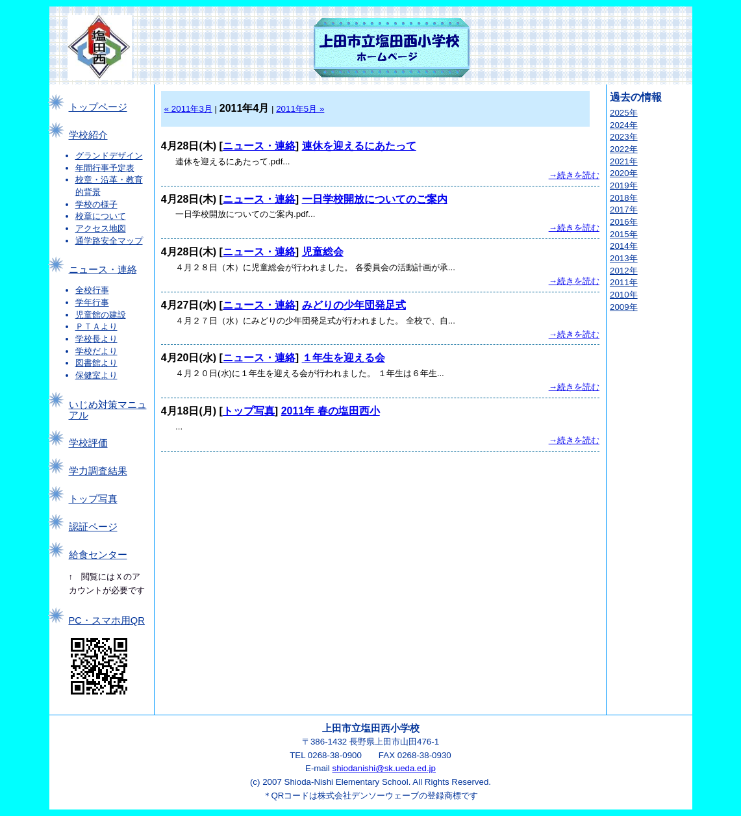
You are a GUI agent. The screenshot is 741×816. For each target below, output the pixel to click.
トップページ (98, 107)
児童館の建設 (100, 315)
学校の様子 (96, 204)
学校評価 (88, 443)
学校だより (96, 351)
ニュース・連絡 (103, 269)
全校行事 (92, 290)
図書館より (96, 363)
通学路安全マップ (109, 241)
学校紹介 (88, 135)
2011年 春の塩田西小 (330, 410)
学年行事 (92, 302)
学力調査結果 (98, 471)
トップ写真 (93, 499)
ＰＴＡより (96, 326)
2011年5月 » (300, 109)
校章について (100, 216)
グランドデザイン (109, 155)
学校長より (96, 339)
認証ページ (93, 527)
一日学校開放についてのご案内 (374, 199)
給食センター (98, 555)
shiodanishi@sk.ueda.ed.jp (384, 768)
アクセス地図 (100, 228)
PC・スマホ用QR (107, 620)
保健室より (96, 375)
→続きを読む (574, 175)
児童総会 (323, 251)
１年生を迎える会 (343, 357)
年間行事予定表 (104, 168)
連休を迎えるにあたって (359, 145)
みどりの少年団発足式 (354, 305)
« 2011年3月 (188, 109)
